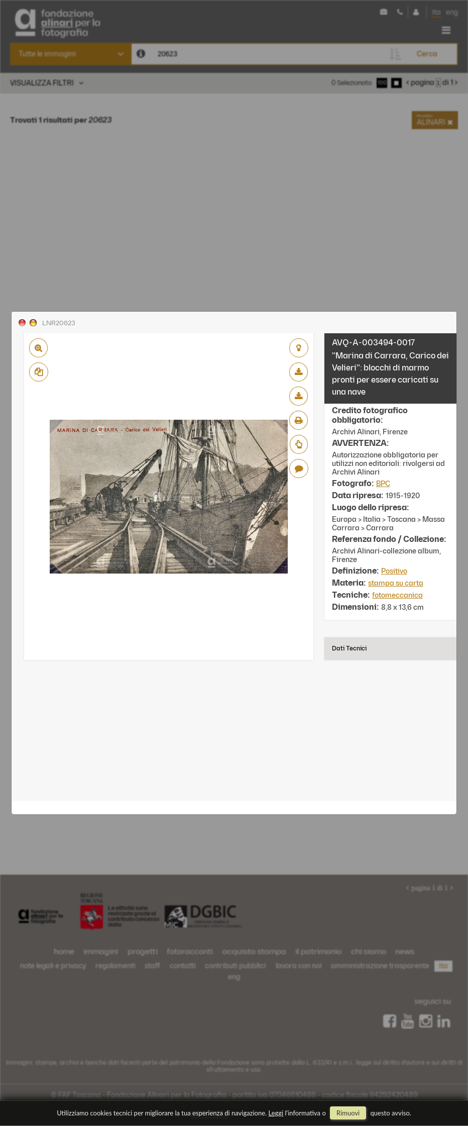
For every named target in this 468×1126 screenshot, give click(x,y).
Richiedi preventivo (299, 444)
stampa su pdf (298, 420)
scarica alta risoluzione (298, 396)
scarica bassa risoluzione (298, 372)
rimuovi (348, 1113)
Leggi (276, 1113)
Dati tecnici (349, 648)
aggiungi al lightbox (298, 347)
